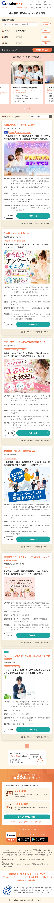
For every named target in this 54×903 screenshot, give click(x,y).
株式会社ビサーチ (10, 346)
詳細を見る (33, 216)
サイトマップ (40, 874)
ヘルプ (25, 877)
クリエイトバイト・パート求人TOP (12, 8)
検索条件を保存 (42, 50)
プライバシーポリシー (10, 877)
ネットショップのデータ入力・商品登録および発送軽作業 (27, 657)
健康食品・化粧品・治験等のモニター (21, 451)
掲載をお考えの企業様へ (27, 880)
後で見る (9, 216)
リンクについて (25, 874)
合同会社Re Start (9, 663)
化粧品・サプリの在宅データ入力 (19, 233)
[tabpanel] (27, 82)
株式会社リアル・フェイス (12, 237)
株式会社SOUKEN (10, 454)
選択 (45, 31)
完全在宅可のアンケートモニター (19, 125)
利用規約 (12, 874)
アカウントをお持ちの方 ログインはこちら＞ (27, 822)
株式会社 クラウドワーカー (13, 128)
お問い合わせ (47, 877)
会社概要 (34, 877)
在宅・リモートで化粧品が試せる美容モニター (26, 342)
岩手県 (25, 8)
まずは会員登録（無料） (27, 817)
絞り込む (46, 24)
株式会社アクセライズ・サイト (14, 564)
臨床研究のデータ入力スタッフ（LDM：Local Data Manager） (26, 559)
